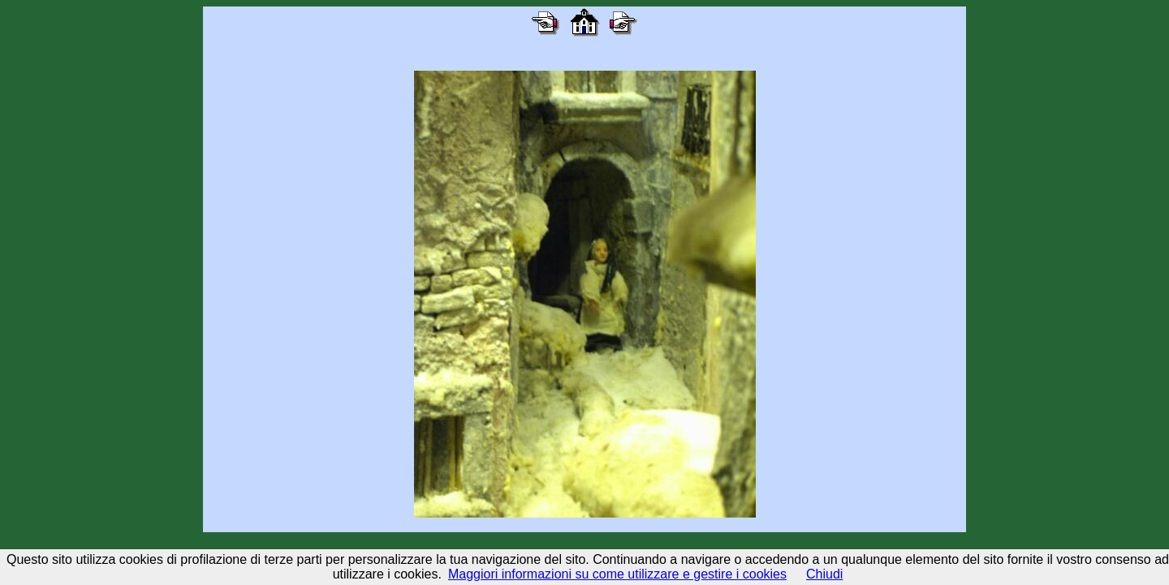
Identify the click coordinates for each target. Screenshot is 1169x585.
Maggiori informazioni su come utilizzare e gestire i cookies (617, 574)
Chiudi (824, 574)
